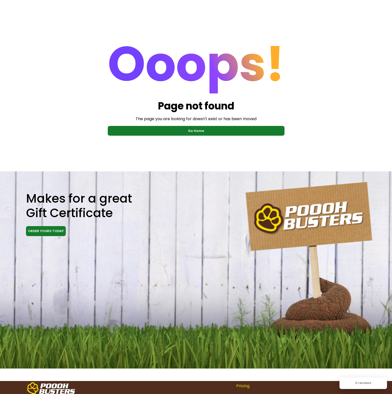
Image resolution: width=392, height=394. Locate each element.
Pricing (243, 386)
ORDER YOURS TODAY (46, 231)
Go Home (196, 131)
